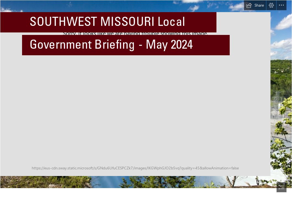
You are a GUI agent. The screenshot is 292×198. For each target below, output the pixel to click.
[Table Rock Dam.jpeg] (146, 94)
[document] (146, 99)
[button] (255, 5)
